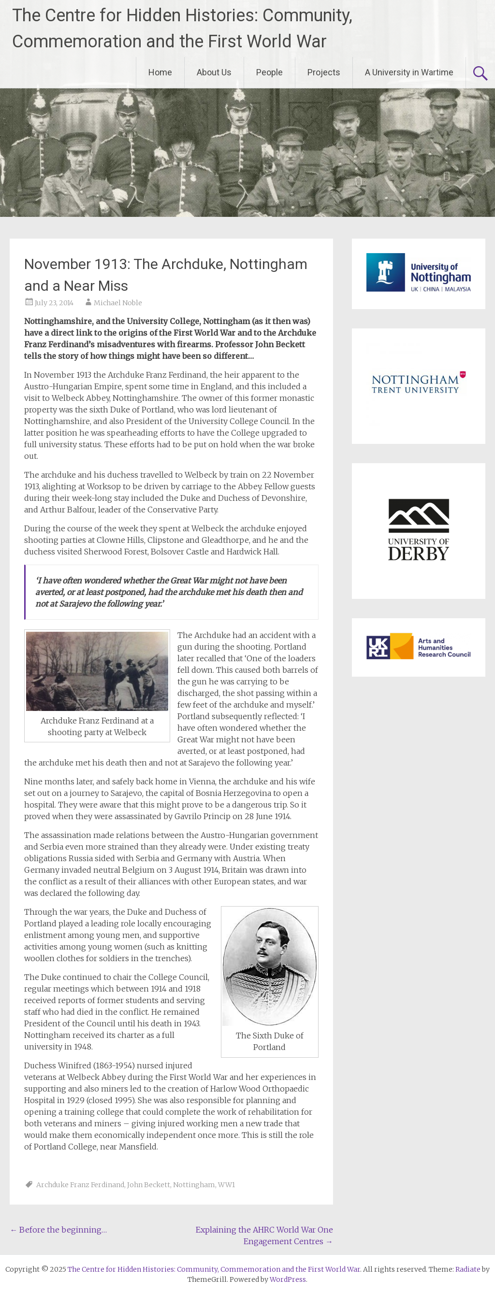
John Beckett (148, 1184)
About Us (214, 72)
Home (160, 72)
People (269, 72)
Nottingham (194, 1184)
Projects (323, 72)
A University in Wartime (409, 72)
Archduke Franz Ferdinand (80, 1184)
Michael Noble (118, 302)
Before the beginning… (58, 1230)
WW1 (226, 1184)
